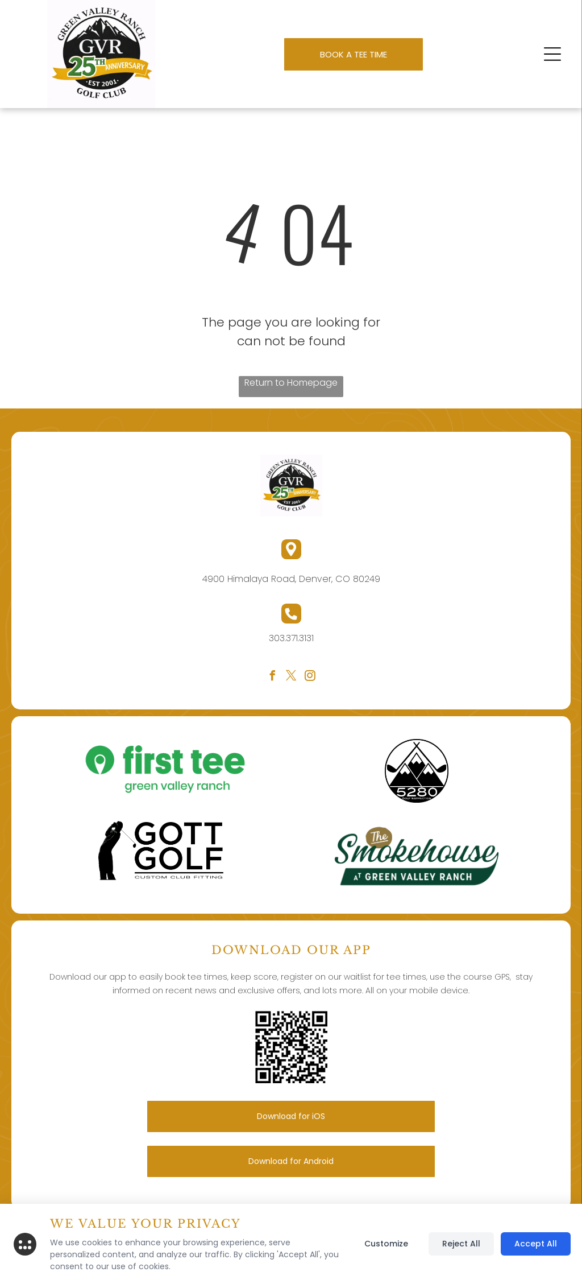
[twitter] (291, 677)
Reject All (461, 1243)
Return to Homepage (291, 382)
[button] (552, 54)
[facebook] (272, 677)
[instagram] (310, 677)
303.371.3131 (291, 638)
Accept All (535, 1243)
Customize (386, 1243)
